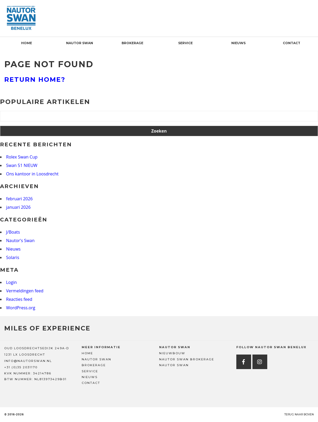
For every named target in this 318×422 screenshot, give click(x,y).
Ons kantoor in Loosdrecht (32, 174)
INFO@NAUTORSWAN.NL (28, 361)
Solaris (12, 257)
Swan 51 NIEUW (21, 165)
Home (26, 43)
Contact (291, 43)
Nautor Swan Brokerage (186, 359)
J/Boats (13, 232)
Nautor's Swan (20, 240)
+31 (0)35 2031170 (21, 367)
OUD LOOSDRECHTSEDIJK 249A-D (36, 348)
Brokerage (132, 43)
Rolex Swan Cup (22, 157)
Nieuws (238, 43)
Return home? (34, 79)
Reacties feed (19, 299)
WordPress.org (20, 308)
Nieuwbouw (172, 353)
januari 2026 (18, 207)
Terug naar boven (299, 414)
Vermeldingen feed (24, 291)
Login (11, 282)
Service (185, 43)
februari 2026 (19, 199)
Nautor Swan (79, 43)
